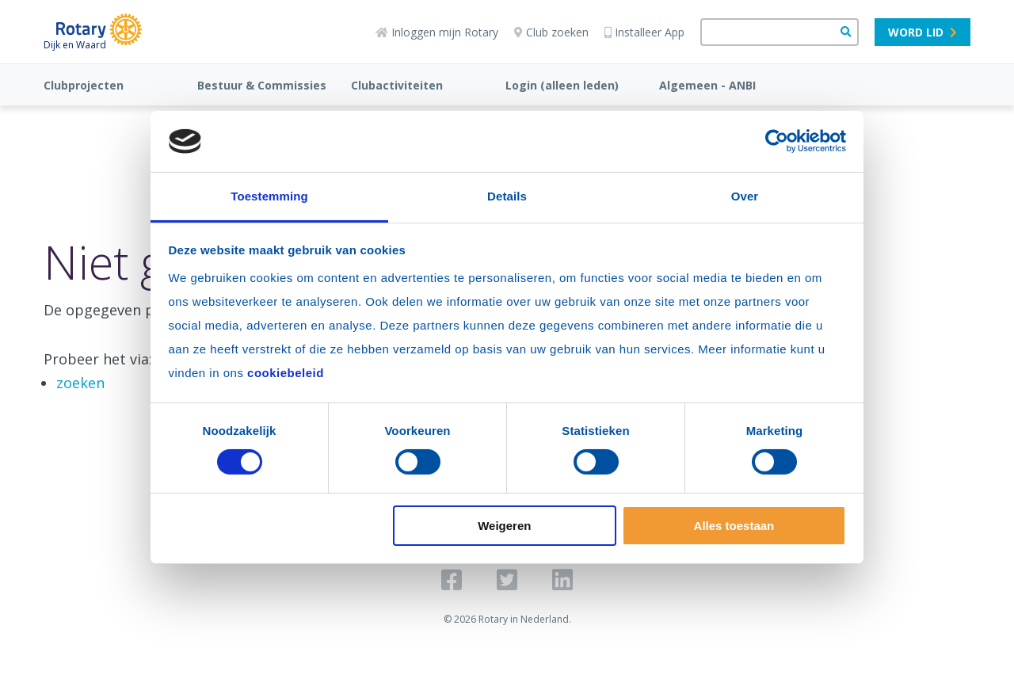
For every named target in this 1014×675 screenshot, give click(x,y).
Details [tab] (507, 196)
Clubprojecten (84, 85)
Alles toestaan (734, 525)
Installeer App (644, 32)
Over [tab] (745, 196)
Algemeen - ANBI (707, 85)
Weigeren (504, 525)
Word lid (922, 32)
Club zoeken (551, 32)
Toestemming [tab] (269, 196)
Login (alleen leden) (562, 85)
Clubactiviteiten (397, 85)
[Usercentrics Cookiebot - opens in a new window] (776, 141)
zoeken (80, 382)
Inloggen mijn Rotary (436, 32)
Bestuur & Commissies (261, 85)
